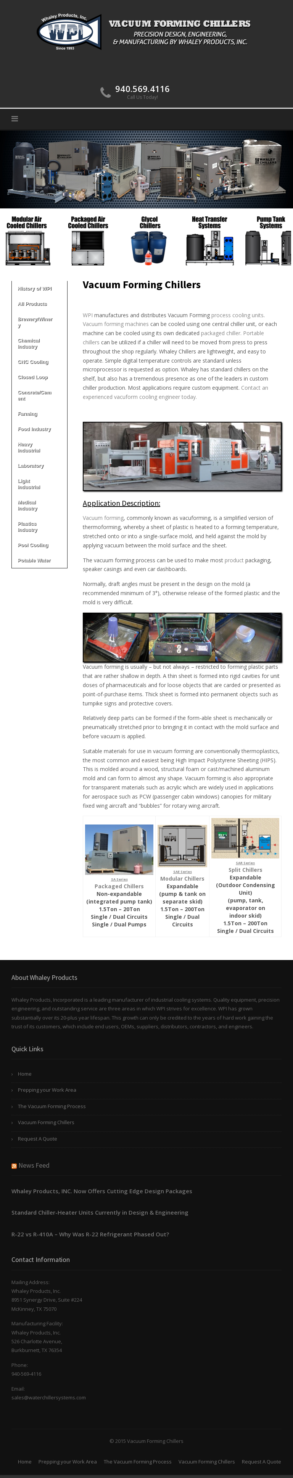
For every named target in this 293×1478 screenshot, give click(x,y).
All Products (39, 304)
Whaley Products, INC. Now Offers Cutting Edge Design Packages (101, 1191)
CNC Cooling (39, 362)
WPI (88, 315)
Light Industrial (39, 484)
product (234, 560)
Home (25, 1073)
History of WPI (39, 288)
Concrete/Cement (39, 395)
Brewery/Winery (39, 322)
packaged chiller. (222, 333)
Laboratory (39, 465)
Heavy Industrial (39, 447)
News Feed (34, 1165)
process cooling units (237, 315)
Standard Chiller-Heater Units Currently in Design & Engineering (99, 1212)
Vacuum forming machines (116, 324)
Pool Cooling (39, 545)
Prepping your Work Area (47, 1089)
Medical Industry (39, 505)
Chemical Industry (39, 343)
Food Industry (39, 429)
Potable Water (39, 560)
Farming (39, 413)
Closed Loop (39, 377)
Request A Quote (37, 1138)
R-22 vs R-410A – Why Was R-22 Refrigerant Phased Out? (90, 1234)
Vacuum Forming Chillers (46, 1122)
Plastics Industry (39, 526)
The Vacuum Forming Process (52, 1106)
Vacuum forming (103, 517)
